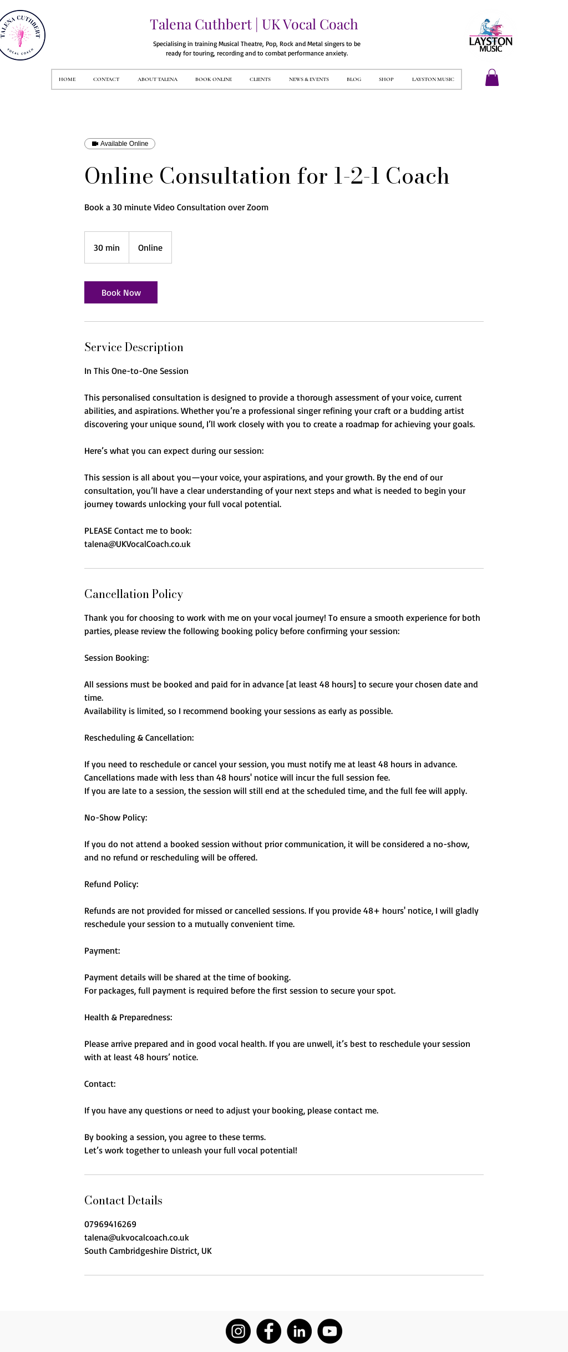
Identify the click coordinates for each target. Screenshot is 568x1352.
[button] (492, 77)
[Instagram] (238, 1331)
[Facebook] (268, 1331)
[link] (121, 292)
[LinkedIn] (299, 1331)
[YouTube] (329, 1331)
